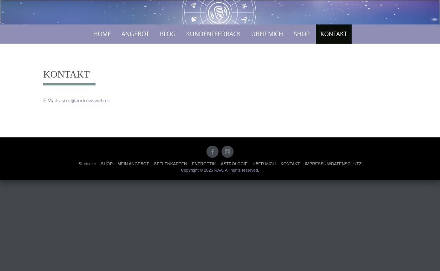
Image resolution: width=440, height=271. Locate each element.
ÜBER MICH (267, 34)
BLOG (168, 34)
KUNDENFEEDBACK (213, 34)
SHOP (302, 34)
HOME (102, 34)
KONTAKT (333, 34)
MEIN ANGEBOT (133, 163)
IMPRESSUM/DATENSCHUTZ (333, 163)
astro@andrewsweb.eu (85, 100)
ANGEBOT (135, 34)
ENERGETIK (204, 163)
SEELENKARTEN (170, 163)
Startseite (87, 163)
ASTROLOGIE (234, 163)
